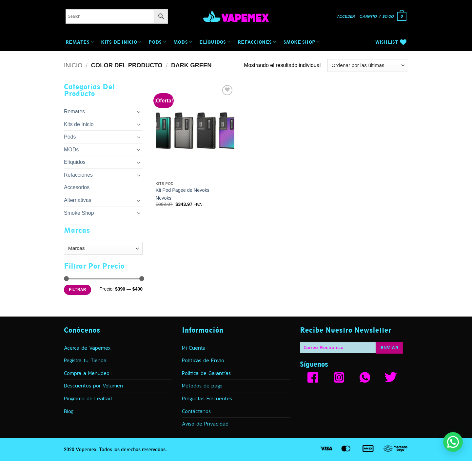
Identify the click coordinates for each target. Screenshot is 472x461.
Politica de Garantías (206, 373)
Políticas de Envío (203, 360)
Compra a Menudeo (86, 373)
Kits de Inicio (121, 42)
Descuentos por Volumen (93, 385)
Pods (157, 42)
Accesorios (76, 187)
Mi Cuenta (194, 348)
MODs (182, 42)
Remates (80, 42)
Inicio (73, 65)
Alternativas (77, 200)
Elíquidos (214, 42)
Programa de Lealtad (88, 398)
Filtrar (77, 289)
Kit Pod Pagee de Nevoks (182, 190)
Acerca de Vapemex (87, 348)
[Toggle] (139, 112)
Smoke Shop (302, 42)
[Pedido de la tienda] (367, 65)
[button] (346, 16)
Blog (68, 411)
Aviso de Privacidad (205, 424)
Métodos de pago (202, 385)
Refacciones (257, 42)
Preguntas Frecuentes (207, 398)
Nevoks (163, 198)
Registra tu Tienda (85, 360)
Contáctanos (196, 411)
